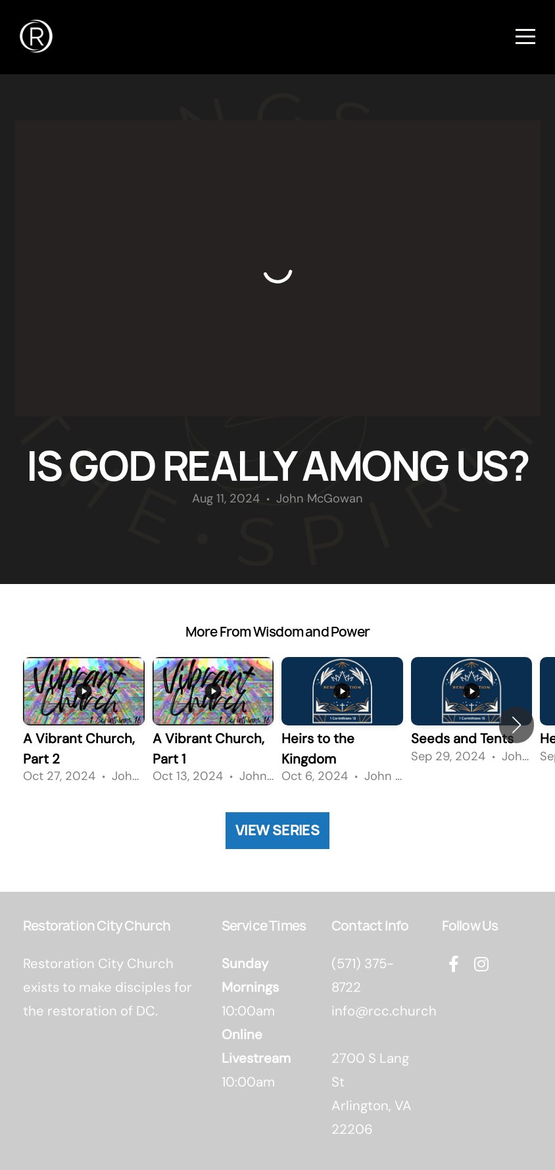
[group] (84, 724)
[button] (516, 724)
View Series (277, 830)
